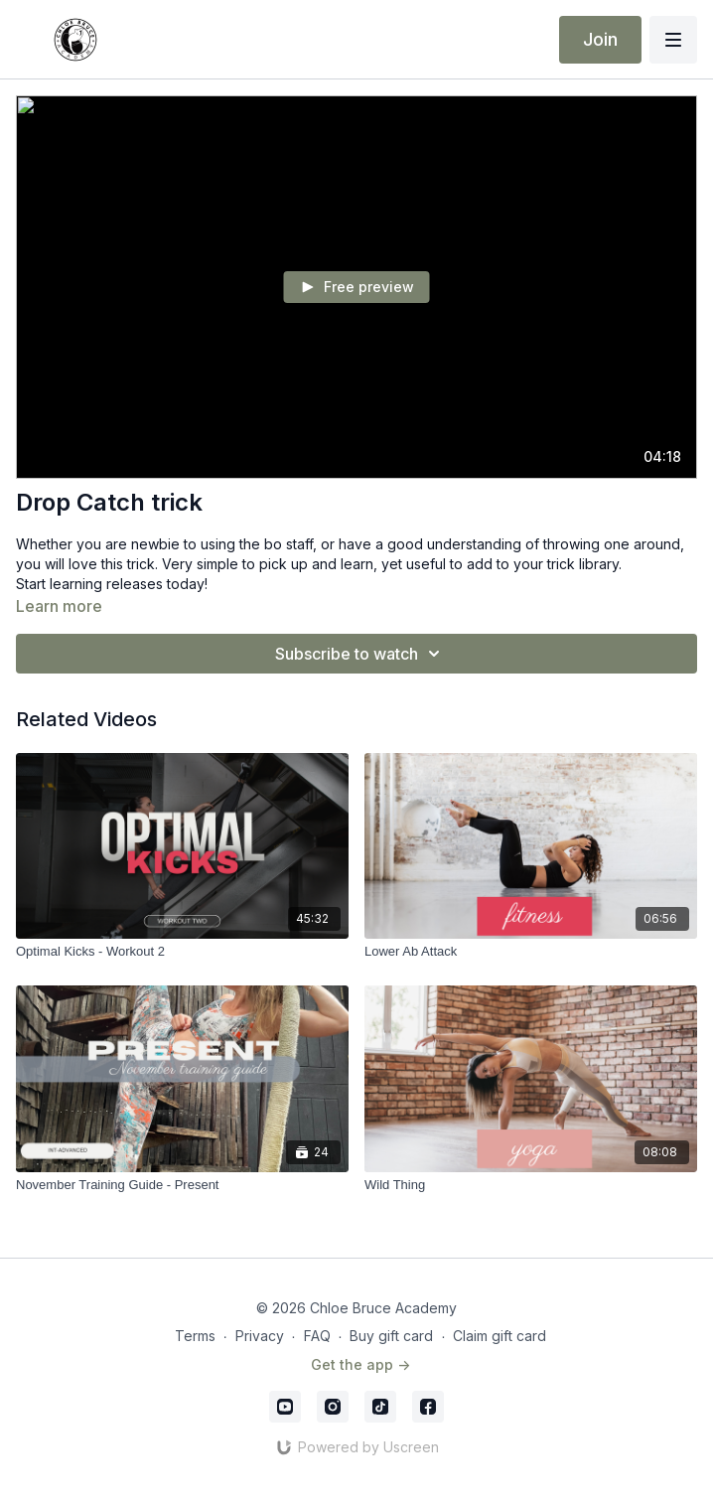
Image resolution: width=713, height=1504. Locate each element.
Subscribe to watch (360, 654)
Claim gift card (499, 1335)
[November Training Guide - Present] (182, 1185)
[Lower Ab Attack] (530, 952)
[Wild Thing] (530, 1185)
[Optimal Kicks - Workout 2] (182, 952)
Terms (195, 1335)
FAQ (317, 1335)
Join (600, 39)
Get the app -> (360, 1364)
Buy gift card (391, 1335)
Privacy (259, 1335)
